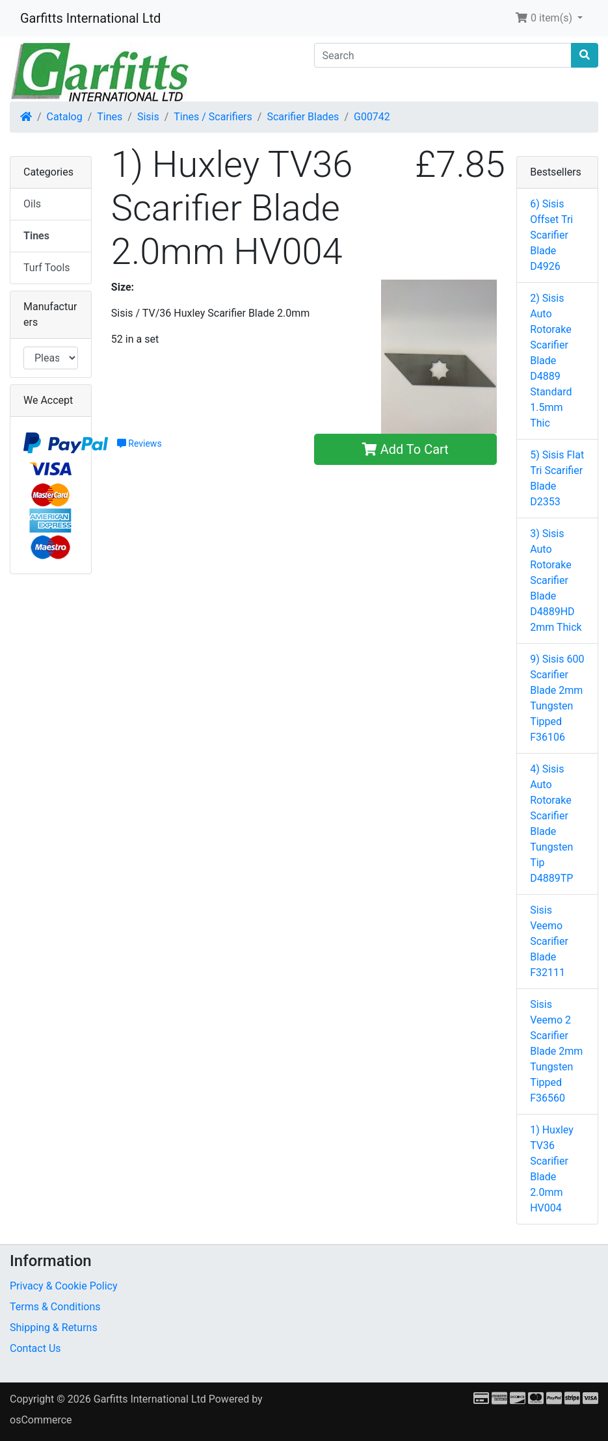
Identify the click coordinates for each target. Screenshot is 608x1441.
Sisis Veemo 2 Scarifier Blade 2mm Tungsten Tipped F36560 (556, 1051)
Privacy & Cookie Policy (64, 1286)
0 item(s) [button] (545, 18)
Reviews (139, 443)
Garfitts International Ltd (90, 18)
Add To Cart (405, 449)
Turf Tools (46, 267)
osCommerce (41, 1420)
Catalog (65, 117)
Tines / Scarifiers (213, 117)
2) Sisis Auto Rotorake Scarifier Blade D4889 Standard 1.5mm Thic (551, 360)
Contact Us (35, 1348)
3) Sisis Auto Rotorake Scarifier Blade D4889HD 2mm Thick (555, 580)
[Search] (443, 55)
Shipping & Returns (54, 1327)
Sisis (148, 117)
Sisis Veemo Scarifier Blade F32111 (549, 941)
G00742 (372, 117)
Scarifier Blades (303, 117)
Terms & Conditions (55, 1307)
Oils (32, 204)
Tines (109, 117)
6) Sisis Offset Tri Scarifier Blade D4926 (551, 235)
